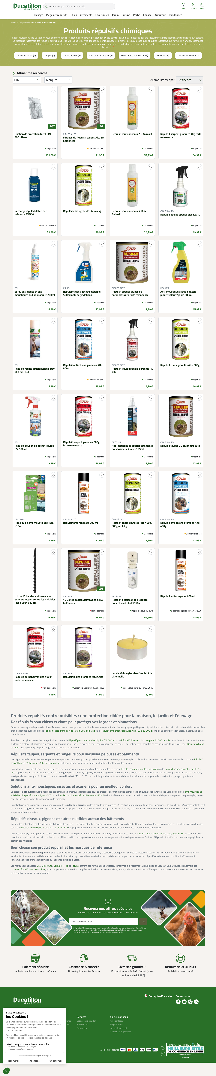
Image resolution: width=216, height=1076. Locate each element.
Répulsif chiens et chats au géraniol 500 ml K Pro (146, 750)
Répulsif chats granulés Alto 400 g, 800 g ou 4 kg (70, 740)
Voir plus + (21, 946)
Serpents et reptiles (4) (100, 65)
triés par (169, 89)
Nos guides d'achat (119, 1037)
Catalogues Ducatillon (88, 1030)
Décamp (58, 875)
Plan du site (83, 1037)
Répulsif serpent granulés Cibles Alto (140, 778)
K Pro (65, 875)
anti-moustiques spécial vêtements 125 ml (82, 805)
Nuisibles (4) (163, 65)
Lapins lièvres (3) (72, 65)
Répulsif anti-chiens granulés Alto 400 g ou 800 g (126, 740)
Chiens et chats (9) (26, 65)
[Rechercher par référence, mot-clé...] (79, 6)
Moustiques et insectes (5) (134, 65)
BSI (38, 875)
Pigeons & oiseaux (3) (188, 65)
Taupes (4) (49, 65)
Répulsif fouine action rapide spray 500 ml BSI (160, 843)
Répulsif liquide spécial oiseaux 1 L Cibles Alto (44, 837)
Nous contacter (117, 1030)
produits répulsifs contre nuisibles (28, 879)
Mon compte (83, 1034)
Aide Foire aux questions (122, 1041)
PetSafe (76, 875)
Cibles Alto (47, 875)
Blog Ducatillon (117, 1034)
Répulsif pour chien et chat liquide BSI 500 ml (91, 750)
